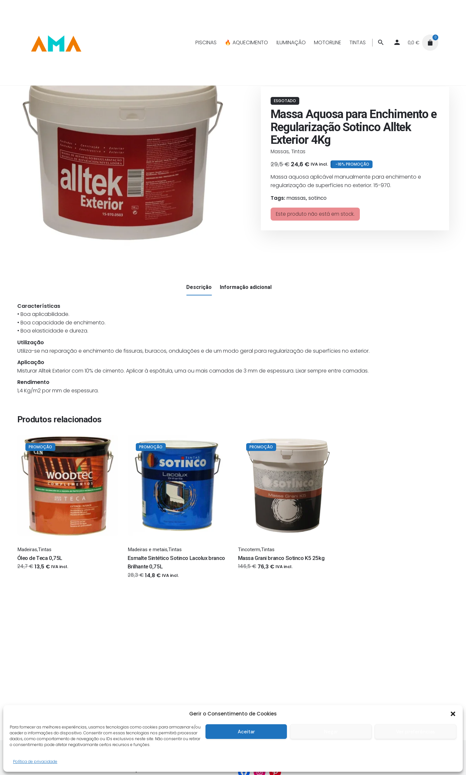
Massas (280, 151)
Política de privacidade (35, 761)
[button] (453, 714)
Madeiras (27, 549)
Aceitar (246, 731)
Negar (331, 731)
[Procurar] (381, 42)
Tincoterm (249, 549)
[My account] (397, 42)
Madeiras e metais (147, 549)
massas (296, 198)
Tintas (298, 151)
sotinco (317, 198)
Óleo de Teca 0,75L (39, 558)
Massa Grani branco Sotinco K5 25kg (281, 558)
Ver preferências (415, 731)
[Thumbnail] (56, 42)
